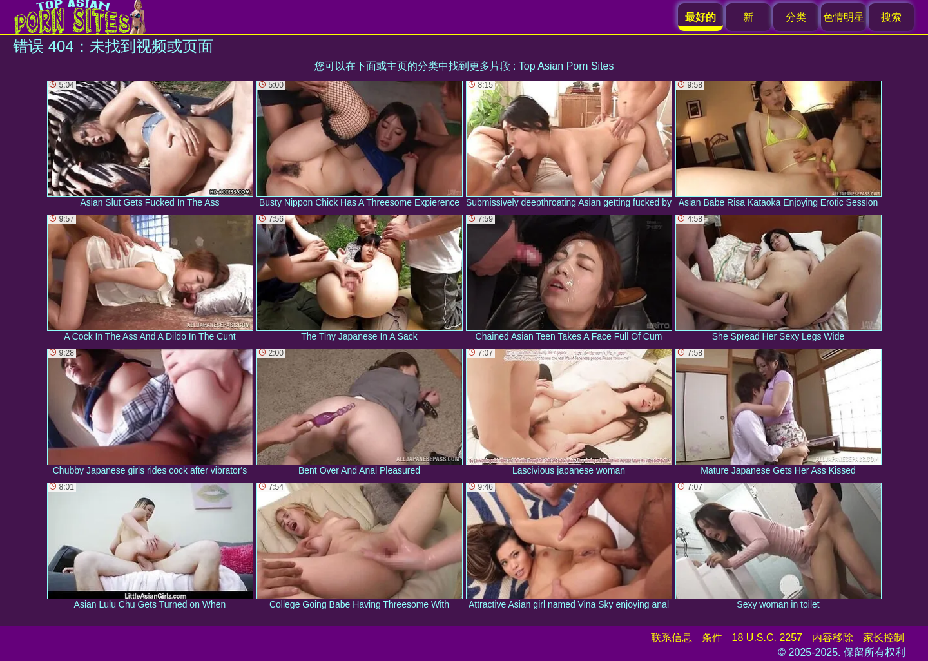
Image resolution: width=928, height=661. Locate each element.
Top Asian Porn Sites (566, 66)
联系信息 (671, 637)
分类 (796, 17)
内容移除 (832, 637)
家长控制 (883, 637)
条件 (712, 637)
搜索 (891, 17)
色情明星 (843, 17)
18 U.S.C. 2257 (767, 637)
